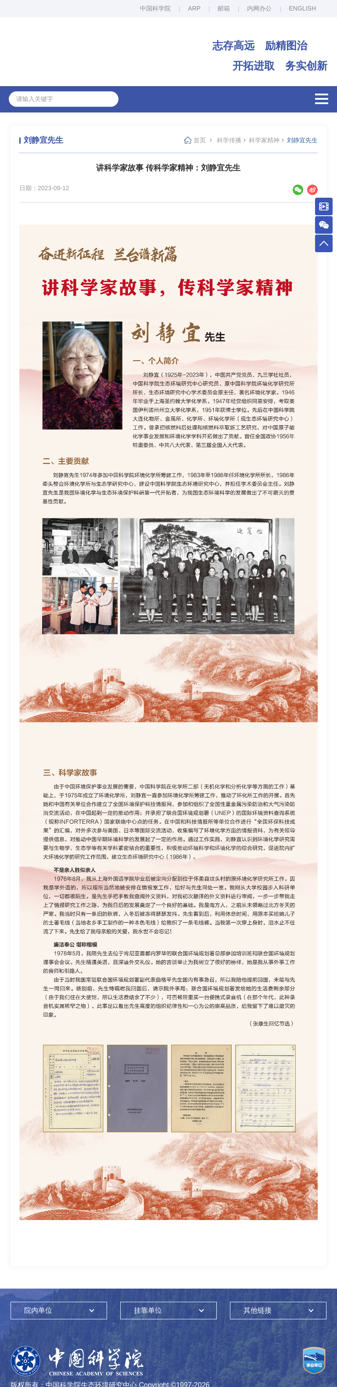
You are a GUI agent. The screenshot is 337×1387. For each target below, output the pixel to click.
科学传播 (229, 140)
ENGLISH (302, 8)
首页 (200, 140)
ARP (194, 8)
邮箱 (224, 8)
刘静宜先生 (302, 140)
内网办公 (259, 8)
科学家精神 (264, 140)
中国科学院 (155, 8)
